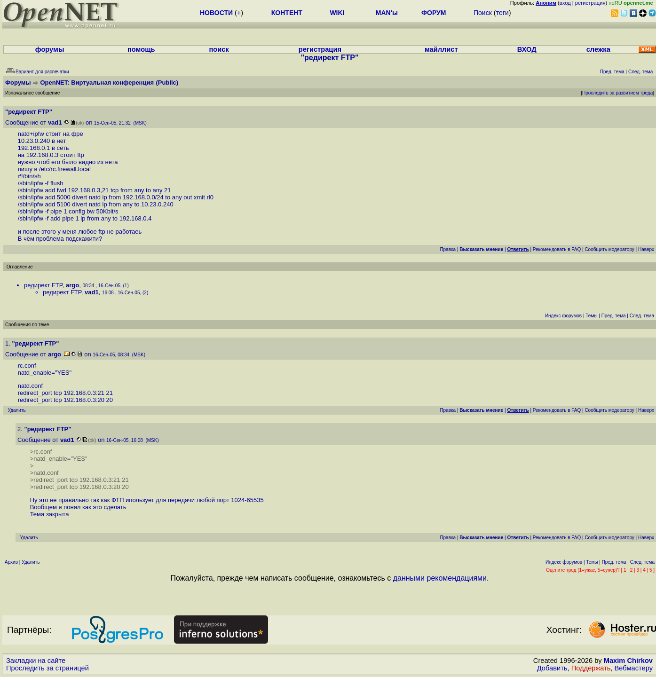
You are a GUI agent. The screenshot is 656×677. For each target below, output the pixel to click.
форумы (49, 49)
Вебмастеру (634, 668)
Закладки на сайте (35, 660)
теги (502, 12)
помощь (141, 49)
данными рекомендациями (440, 578)
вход (565, 3)
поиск (219, 49)
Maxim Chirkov (628, 660)
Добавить (552, 668)
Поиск (483, 12)
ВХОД (527, 49)
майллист (441, 49)
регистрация (590, 3)
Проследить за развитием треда (617, 92)
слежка (598, 49)
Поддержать (591, 668)
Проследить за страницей (47, 668)
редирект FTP (43, 285)
